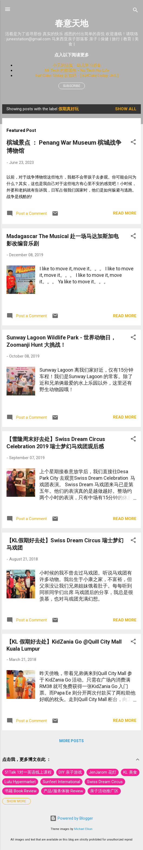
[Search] (135, 11)
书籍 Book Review (20, 791)
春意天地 (71, 23)
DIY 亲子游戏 (70, 772)
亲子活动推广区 (104, 791)
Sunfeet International (61, 781)
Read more (125, 213)
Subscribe (71, 86)
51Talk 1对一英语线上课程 (28, 772)
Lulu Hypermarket (20, 781)
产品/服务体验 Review (63, 791)
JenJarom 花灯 (102, 772)
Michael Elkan (83, 829)
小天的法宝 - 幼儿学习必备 (77, 65)
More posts (71, 741)
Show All (126, 108)
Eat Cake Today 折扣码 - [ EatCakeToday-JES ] (77, 75)
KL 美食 (130, 772)
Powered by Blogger (71, 818)
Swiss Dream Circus (105, 781)
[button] (133, 143)
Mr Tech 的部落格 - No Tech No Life (77, 70)
